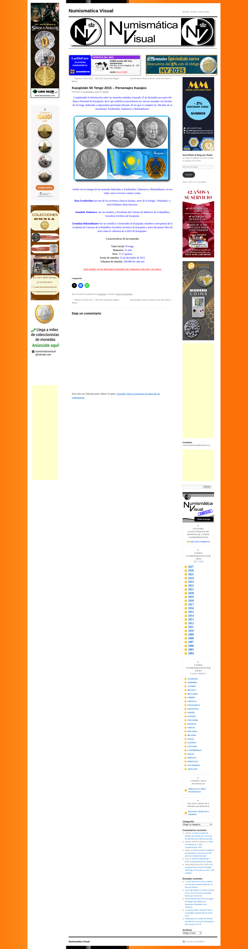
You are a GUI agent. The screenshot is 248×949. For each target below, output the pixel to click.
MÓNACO (190, 757)
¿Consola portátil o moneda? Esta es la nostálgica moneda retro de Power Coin (199, 913)
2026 (189, 570)
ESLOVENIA (191, 709)
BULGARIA (191, 693)
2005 (189, 649)
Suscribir (188, 175)
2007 (189, 642)
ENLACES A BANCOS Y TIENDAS (196, 813)
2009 (189, 634)
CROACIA (190, 701)
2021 (189, 589)
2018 (189, 600)
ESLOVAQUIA (192, 705)
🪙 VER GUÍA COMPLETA (198, 542)
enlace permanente (124, 294)
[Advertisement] (45, 432)
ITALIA (189, 739)
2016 (189, 608)
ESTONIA (190, 716)
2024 (189, 578)
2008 (189, 638)
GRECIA (189, 727)
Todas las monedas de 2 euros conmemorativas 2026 (199, 844)
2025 (189, 574)
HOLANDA (190, 731)
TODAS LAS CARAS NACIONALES (195, 790)
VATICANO (191, 769)
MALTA (189, 754)
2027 (189, 566)
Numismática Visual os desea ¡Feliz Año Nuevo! (151, 78)
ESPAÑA (189, 712)
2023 (189, 581)
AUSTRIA (190, 686)
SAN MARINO (192, 765)
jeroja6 (105, 92)
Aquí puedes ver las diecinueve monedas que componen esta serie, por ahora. (122, 269)
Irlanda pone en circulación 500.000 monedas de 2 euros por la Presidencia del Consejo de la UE (199, 921)
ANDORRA (190, 682)
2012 (189, 623)
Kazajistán (102, 294)
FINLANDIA (191, 720)
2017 (189, 604)
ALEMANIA (191, 678)
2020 (189, 593)
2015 (189, 611)
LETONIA (190, 742)
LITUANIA (190, 746)
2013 (189, 619)
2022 (189, 585)
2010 (189, 630)
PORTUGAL (191, 761)
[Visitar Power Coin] (198, 300)
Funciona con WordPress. (195, 941)
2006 (189, 645)
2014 (189, 615)
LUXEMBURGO (193, 750)
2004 (189, 653)
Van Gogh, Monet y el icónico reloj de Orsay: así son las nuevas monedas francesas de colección (199, 893)
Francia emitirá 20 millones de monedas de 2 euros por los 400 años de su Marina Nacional (198, 836)
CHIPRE (189, 697)
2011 (189, 626)
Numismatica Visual (91, 10)
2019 (189, 596)
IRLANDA (190, 735)
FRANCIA (190, 724)
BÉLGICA (190, 690)
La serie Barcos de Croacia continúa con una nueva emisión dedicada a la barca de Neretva (199, 884)
